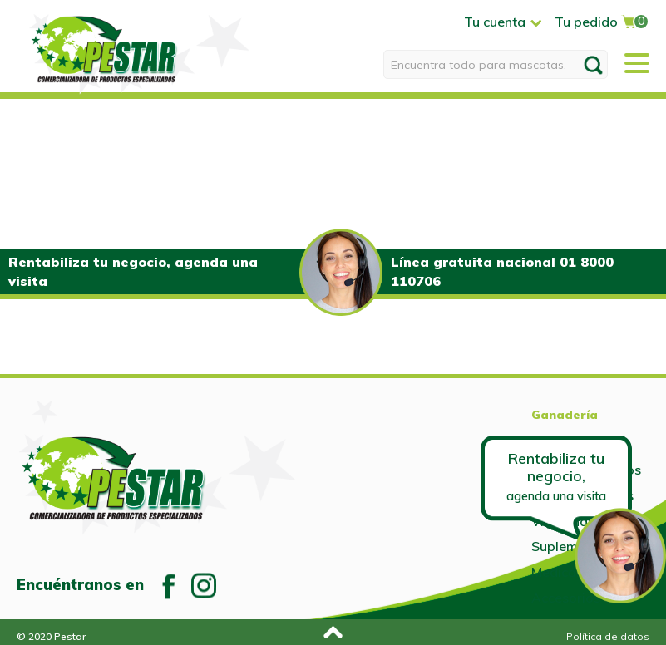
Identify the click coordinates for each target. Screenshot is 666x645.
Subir (331, 630)
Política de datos (607, 636)
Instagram (204, 584)
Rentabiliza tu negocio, (556, 475)
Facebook (168, 584)
